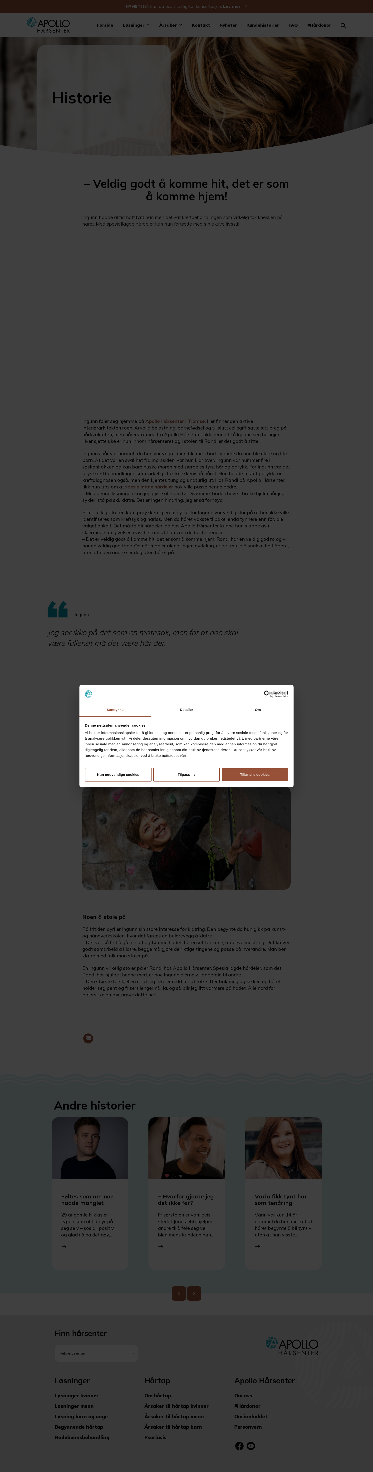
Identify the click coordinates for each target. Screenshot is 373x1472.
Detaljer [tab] (186, 710)
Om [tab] (258, 710)
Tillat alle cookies (255, 774)
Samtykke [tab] (115, 710)
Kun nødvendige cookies (118, 774)
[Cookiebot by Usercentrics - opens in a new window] (267, 694)
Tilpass (187, 774)
